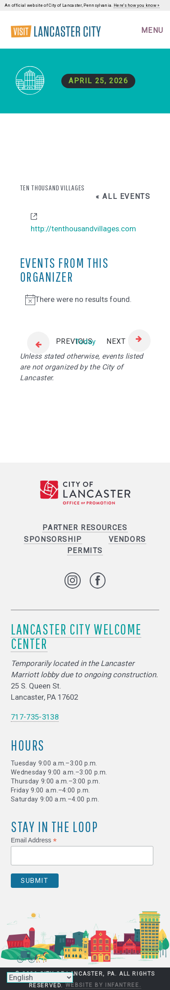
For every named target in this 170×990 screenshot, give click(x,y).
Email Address (34, 840)
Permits (85, 550)
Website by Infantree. (103, 985)
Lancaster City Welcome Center (76, 636)
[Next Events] (128, 341)
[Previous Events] (56, 341)
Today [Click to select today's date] (85, 341)
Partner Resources (84, 527)
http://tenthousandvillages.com (83, 228)
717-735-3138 (35, 716)
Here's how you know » (137, 5)
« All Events (123, 196)
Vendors (127, 539)
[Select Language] (40, 977)
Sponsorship (53, 539)
